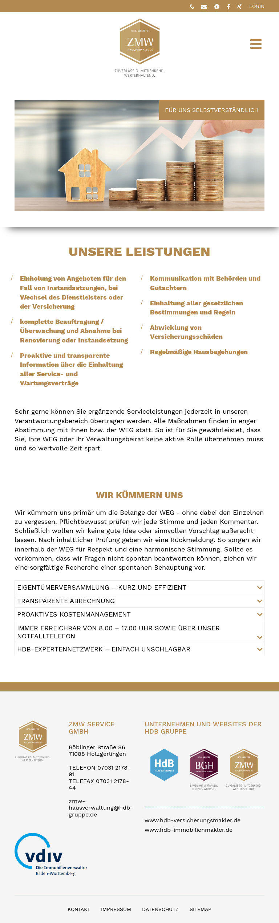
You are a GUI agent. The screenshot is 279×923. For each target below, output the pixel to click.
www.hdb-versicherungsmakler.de (192, 820)
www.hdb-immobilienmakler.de (188, 829)
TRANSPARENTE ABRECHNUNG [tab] (66, 601)
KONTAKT (79, 909)
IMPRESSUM (116, 909)
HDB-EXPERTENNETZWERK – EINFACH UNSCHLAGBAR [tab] (103, 649)
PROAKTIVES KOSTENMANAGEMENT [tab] (74, 614)
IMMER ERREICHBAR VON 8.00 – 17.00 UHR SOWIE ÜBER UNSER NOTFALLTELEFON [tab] (118, 632)
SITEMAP (200, 909)
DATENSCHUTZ (160, 909)
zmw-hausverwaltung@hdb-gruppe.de (101, 808)
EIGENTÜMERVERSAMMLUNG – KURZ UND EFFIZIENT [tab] (101, 587)
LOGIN (256, 6)
